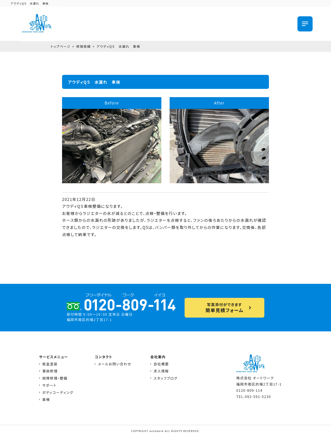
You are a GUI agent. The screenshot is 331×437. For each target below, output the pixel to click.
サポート (49, 385)
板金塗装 (50, 363)
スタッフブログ (165, 378)
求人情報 (161, 371)
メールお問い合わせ (114, 363)
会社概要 (161, 363)
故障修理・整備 (54, 378)
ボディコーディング (57, 392)
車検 (46, 399)
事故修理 (50, 371)
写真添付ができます (224, 307)
